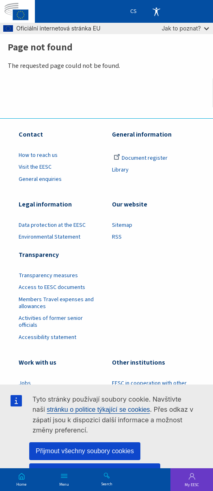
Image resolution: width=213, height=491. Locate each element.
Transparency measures (48, 276)
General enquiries (40, 179)
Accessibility (156, 11)
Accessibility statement (47, 337)
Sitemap (122, 225)
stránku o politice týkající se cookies (98, 409)
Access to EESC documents (52, 287)
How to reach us (38, 155)
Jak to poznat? (185, 28)
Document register (141, 158)
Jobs (25, 383)
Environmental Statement (49, 237)
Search (106, 483)
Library (120, 170)
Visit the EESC (35, 167)
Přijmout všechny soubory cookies (85, 451)
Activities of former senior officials (51, 321)
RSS (117, 237)
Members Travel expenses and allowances (56, 303)
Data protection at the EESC (52, 225)
